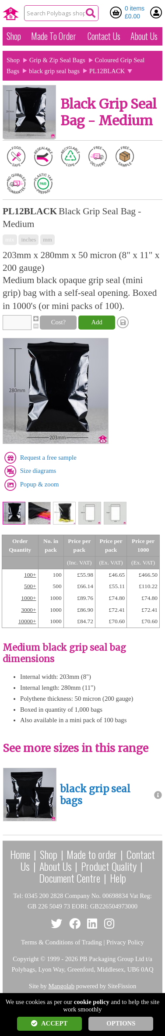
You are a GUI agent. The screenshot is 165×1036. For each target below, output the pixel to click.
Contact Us (104, 36)
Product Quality (109, 866)
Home (20, 854)
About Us (144, 36)
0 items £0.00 (134, 12)
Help (118, 878)
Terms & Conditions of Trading (61, 942)
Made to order (92, 854)
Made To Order (53, 36)
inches (28, 239)
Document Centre (69, 878)
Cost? (58, 322)
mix (9, 239)
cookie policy (91, 1001)
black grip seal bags (54, 71)
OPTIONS (120, 1023)
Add (96, 322)
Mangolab (61, 986)
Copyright (26, 958)
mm (47, 239)
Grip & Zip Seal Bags (57, 60)
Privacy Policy (125, 942)
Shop (14, 36)
